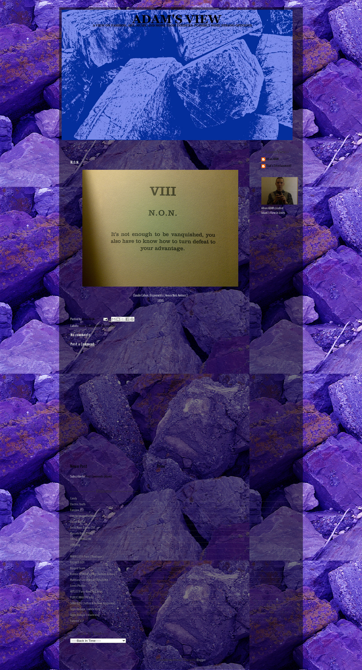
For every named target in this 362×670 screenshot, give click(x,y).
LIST (72, 550)
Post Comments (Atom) (99, 476)
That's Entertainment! (278, 166)
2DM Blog (75, 545)
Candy (73, 498)
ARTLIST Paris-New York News (86, 591)
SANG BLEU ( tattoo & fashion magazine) (92, 603)
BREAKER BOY (77, 562)
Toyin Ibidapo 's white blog (85, 609)
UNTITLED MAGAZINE (81, 539)
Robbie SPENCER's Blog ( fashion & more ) (93, 574)
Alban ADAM (272, 159)
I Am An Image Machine (83, 516)
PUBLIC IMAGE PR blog (82, 597)
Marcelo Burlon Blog (81, 533)
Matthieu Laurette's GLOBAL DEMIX (89, 580)
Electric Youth (78, 504)
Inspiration (108, 326)
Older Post (242, 466)
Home (161, 466)
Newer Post (78, 466)
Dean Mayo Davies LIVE (82, 527)
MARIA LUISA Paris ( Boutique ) (87, 556)
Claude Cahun (93, 326)
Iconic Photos (78, 586)
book (82, 326)
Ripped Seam (77, 568)
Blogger (201, 660)
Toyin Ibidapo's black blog (85, 615)
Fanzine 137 (77, 510)
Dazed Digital (77, 522)
